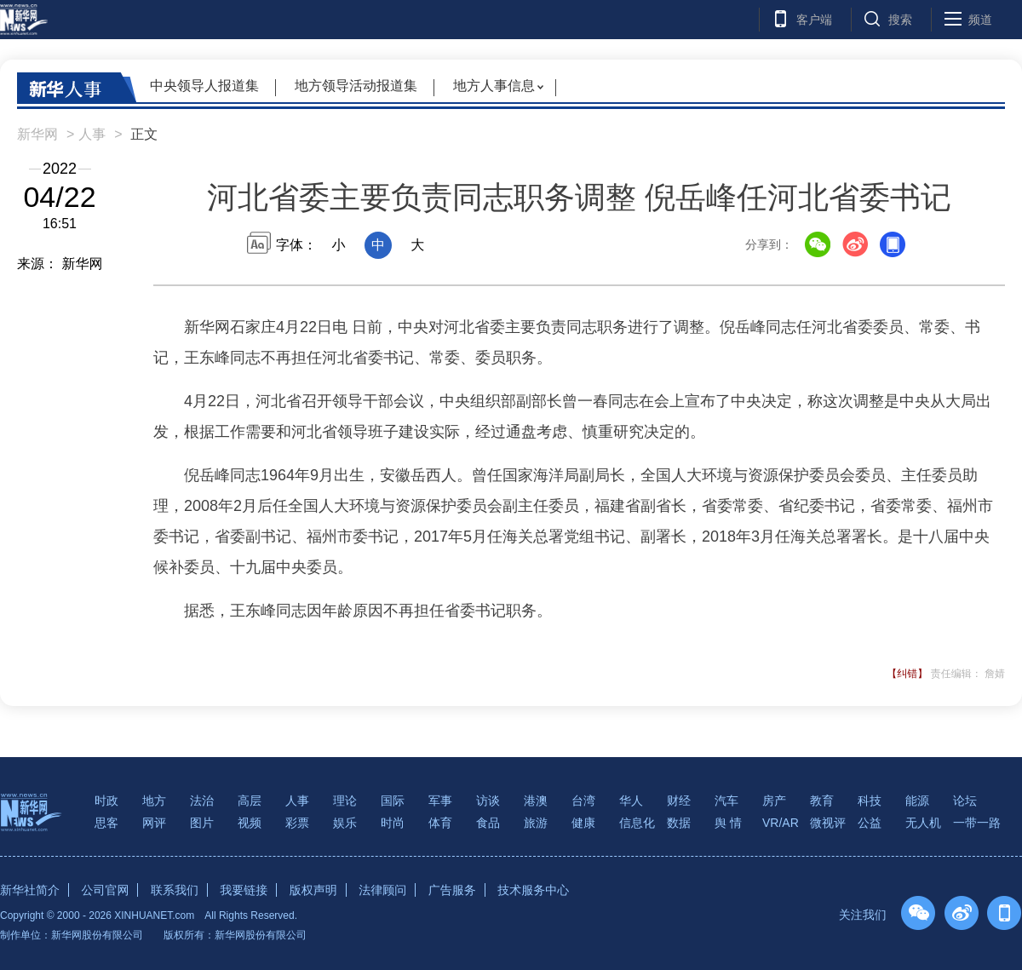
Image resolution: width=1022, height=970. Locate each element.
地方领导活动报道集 (356, 85)
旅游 (536, 822)
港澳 (536, 800)
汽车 (726, 800)
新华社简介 (30, 890)
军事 (440, 800)
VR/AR (780, 822)
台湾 (583, 800)
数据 (679, 822)
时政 (106, 800)
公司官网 (105, 890)
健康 (583, 822)
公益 (869, 822)
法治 (202, 800)
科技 (869, 800)
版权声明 (313, 890)
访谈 (488, 800)
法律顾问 (382, 890)
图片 (202, 822)
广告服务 (452, 890)
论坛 (965, 800)
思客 (106, 822)
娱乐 (345, 822)
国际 (393, 800)
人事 (92, 134)
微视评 (828, 822)
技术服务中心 (533, 890)
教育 (822, 800)
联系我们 (174, 890)
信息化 (637, 822)
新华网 (37, 134)
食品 (488, 822)
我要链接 (243, 890)
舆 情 (728, 822)
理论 (345, 800)
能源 (917, 800)
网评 (154, 822)
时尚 (393, 822)
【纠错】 (907, 674)
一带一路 (977, 822)
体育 (440, 822)
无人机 (923, 822)
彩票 (297, 822)
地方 (154, 800)
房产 (774, 800)
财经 (679, 800)
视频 (249, 822)
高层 (249, 800)
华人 (631, 800)
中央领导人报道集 (204, 85)
